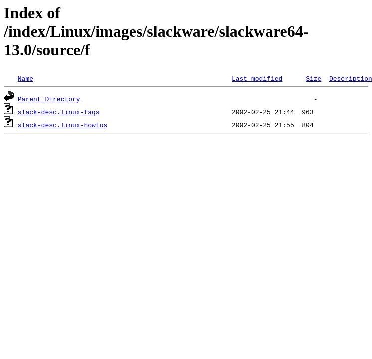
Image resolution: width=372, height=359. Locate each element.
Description (350, 78)
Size (313, 78)
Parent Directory (49, 98)
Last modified (257, 78)
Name (25, 78)
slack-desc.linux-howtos (62, 124)
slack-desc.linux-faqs (59, 111)
